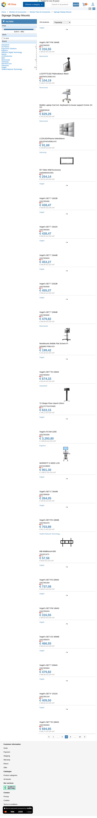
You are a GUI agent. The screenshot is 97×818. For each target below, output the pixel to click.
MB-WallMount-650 (47, 551)
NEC (3, 58)
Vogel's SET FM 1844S (49, 608)
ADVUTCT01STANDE (47, 406)
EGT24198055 (44, 466)
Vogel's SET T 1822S (48, 227)
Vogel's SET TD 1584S (49, 372)
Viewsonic (5, 65)
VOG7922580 (44, 435)
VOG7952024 (44, 611)
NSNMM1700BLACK (47, 346)
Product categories (10, 775)
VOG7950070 (44, 640)
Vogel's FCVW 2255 (48, 432)
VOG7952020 (44, 45)
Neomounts (6, 60)
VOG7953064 (44, 725)
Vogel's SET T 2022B (48, 284)
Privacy (6, 796)
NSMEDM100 (44, 110)
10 (80, 737)
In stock (5, 38)
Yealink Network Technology (12, 69)
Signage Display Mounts (62, 12)
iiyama (4, 54)
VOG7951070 (44, 523)
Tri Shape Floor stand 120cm (51, 403)
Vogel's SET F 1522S (48, 694)
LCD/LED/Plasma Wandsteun (52, 138)
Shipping (7, 756)
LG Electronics (7, 56)
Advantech (5, 45)
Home (4, 12)
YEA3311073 (44, 554)
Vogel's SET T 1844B (48, 255)
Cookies (6, 800)
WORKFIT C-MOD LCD (49, 463)
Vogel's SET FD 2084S (49, 580)
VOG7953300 (44, 201)
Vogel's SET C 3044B (48, 491)
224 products (44, 22)
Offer (5, 767)
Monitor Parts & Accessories (40, 12)
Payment (7, 752)
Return (6, 764)
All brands (7, 779)
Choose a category (34, 4)
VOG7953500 (44, 287)
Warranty (7, 760)
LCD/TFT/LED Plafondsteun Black (54, 74)
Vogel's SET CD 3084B (49, 637)
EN (94, 9)
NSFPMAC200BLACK (47, 77)
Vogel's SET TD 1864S (49, 722)
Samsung (5, 62)
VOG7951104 (44, 697)
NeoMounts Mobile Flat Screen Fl (53, 343)
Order (6, 748)
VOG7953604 (44, 668)
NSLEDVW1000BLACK (48, 141)
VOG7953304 (44, 230)
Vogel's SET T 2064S (48, 665)
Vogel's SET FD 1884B (49, 520)
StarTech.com (6, 64)
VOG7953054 (44, 375)
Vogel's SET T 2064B (48, 312)
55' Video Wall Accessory (50, 170)
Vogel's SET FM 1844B (49, 42)
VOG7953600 (44, 315)
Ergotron (5, 50)
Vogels (4, 67)
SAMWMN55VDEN (46, 173)
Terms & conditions (10, 804)
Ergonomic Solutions (9, 49)
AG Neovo (5, 47)
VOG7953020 (44, 258)
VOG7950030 (44, 494)
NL (90, 9)
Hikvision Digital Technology (12, 52)
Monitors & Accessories (17, 12)
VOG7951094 (44, 583)
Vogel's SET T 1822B (48, 198)
